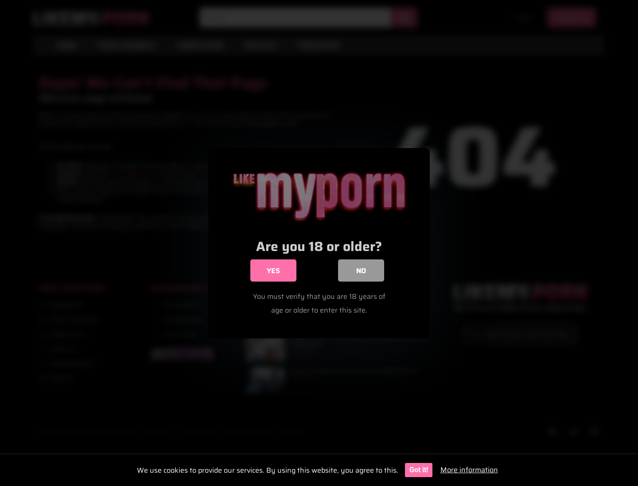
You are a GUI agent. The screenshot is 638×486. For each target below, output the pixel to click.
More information (469, 469)
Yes (273, 271)
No (361, 271)
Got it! (418, 470)
